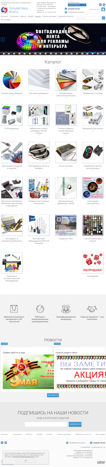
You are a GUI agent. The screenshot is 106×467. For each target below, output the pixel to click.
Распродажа (92, 276)
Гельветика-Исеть (19, 10)
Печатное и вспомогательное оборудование (12, 278)
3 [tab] (94, 52)
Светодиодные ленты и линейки (38, 167)
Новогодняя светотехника (93, 202)
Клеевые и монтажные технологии (39, 202)
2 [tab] (91, 52)
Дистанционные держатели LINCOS (65, 202)
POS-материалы (12, 128)
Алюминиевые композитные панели (65, 94)
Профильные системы (93, 93)
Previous (3, 39)
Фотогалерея (5, 20)
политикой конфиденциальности (23, 457)
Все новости (53, 395)
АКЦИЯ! (30, 16)
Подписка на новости (66, 16)
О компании (14, 16)
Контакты (4, 16)
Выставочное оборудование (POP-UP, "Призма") (38, 241)
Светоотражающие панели (92, 240)
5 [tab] (101, 52)
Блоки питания (66, 166)
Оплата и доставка (49, 16)
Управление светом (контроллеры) (93, 167)
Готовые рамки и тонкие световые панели (66, 130)
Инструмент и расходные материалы (12, 240)
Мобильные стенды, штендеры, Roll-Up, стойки (39, 130)
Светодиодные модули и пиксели (12, 167)
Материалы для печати (93, 128)
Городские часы (66, 239)
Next (103, 39)
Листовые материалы (39, 93)
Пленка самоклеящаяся (11, 93)
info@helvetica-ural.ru (76, 12)
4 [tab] (98, 52)
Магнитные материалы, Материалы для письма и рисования (11, 203)
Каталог (38, 16)
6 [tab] (104, 52)
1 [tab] (88, 52)
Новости (23, 16)
